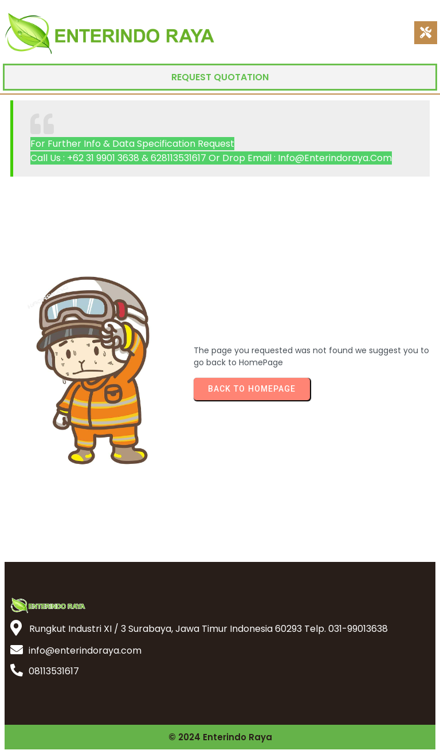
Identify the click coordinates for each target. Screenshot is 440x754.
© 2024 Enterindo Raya (220, 737)
